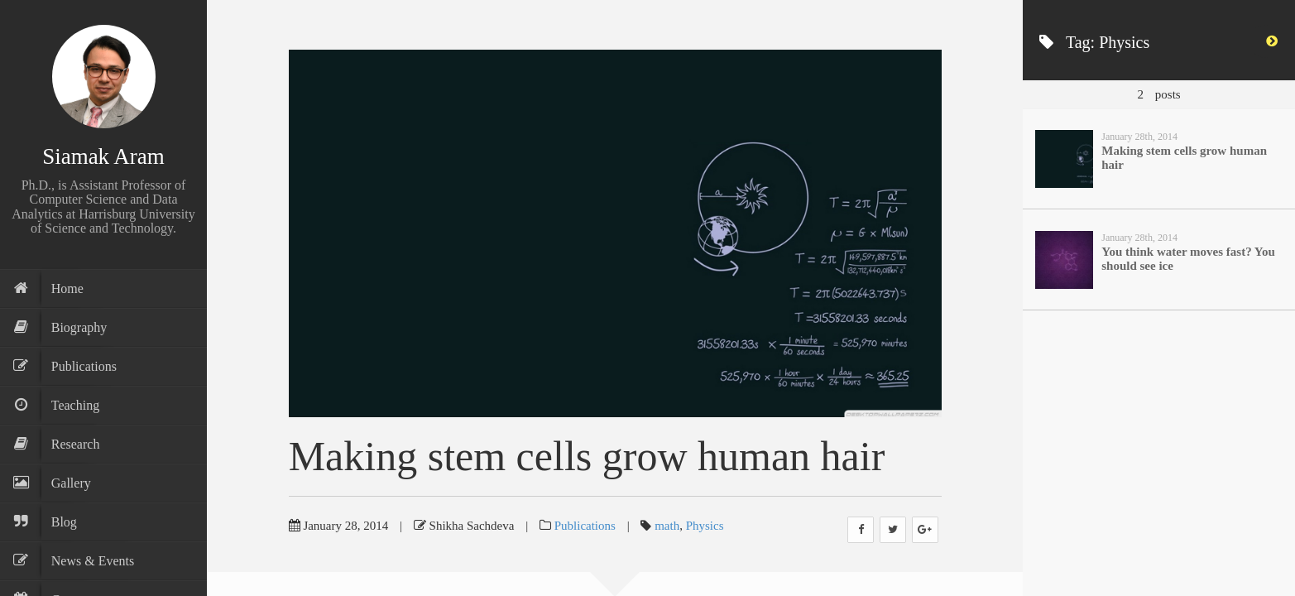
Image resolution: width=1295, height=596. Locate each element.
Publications (585, 525)
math (667, 525)
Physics (705, 525)
